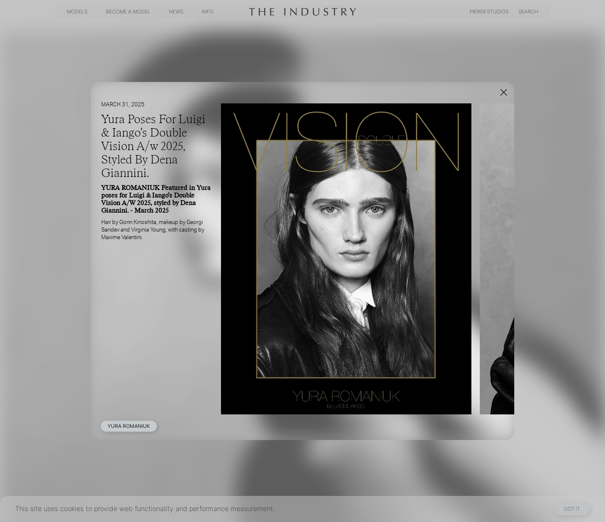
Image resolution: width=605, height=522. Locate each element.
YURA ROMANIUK (129, 426)
